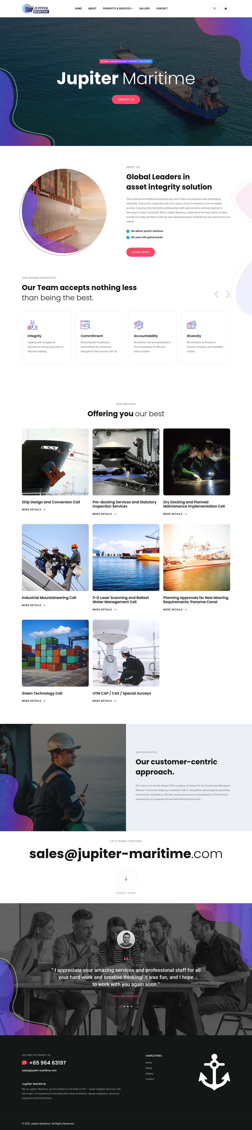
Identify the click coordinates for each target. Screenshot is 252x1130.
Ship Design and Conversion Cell (51, 502)
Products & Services (117, 8)
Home (78, 8)
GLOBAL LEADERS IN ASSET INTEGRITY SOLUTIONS (126, 61)
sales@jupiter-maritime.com (39, 1070)
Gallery (144, 8)
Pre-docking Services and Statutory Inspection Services (125, 504)
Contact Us (126, 99)
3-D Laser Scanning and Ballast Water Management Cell (121, 599)
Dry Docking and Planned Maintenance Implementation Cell (194, 504)
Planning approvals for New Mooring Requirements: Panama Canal (195, 599)
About (92, 8)
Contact (162, 8)
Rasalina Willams (126, 996)
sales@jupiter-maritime (110, 854)
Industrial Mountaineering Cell (49, 597)
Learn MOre (140, 252)
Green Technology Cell (42, 693)
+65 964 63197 (47, 1062)
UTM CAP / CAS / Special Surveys (122, 693)
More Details (34, 509)
